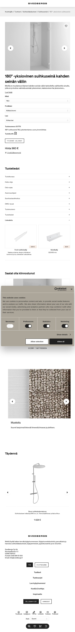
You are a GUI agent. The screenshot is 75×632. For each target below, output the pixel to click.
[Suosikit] (34, 626)
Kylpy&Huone (42, 565)
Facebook (19, 613)
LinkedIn (41, 613)
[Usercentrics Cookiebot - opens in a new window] (56, 289)
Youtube (48, 613)
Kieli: (27, 619)
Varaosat (46, 601)
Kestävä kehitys (37, 588)
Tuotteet (17, 12)
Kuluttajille (9, 12)
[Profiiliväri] (37, 110)
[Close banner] (71, 289)
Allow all (60, 342)
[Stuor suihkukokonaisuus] (37, 492)
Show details (62, 334)
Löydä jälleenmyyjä (14, 153)
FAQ (29, 565)
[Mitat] (37, 101)
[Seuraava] (64, 48)
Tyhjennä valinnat (14, 141)
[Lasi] (37, 120)
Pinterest (55, 613)
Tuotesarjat (37, 578)
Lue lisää (8, 92)
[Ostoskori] (40, 626)
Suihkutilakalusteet (30, 12)
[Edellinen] (10, 48)
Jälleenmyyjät (31, 601)
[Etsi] (29, 626)
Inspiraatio (37, 594)
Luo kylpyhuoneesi (37, 583)
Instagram (27, 613)
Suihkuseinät (43, 12)
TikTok (34, 613)
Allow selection (37, 342)
